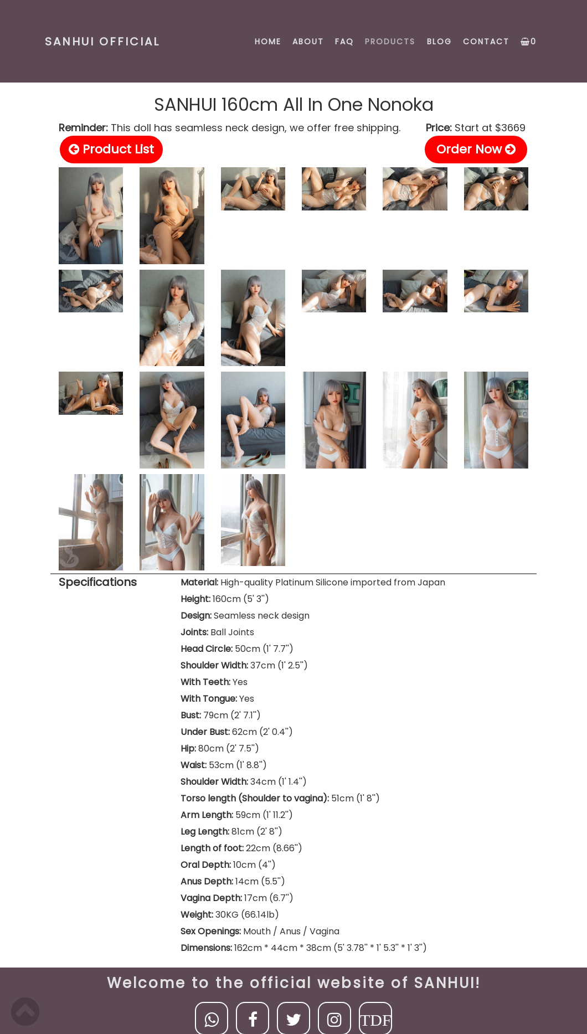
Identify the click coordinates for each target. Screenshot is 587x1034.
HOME (268, 41)
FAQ (344, 41)
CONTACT (486, 41)
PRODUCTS (390, 41)
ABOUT (308, 41)
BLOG (439, 41)
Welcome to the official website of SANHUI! (294, 983)
